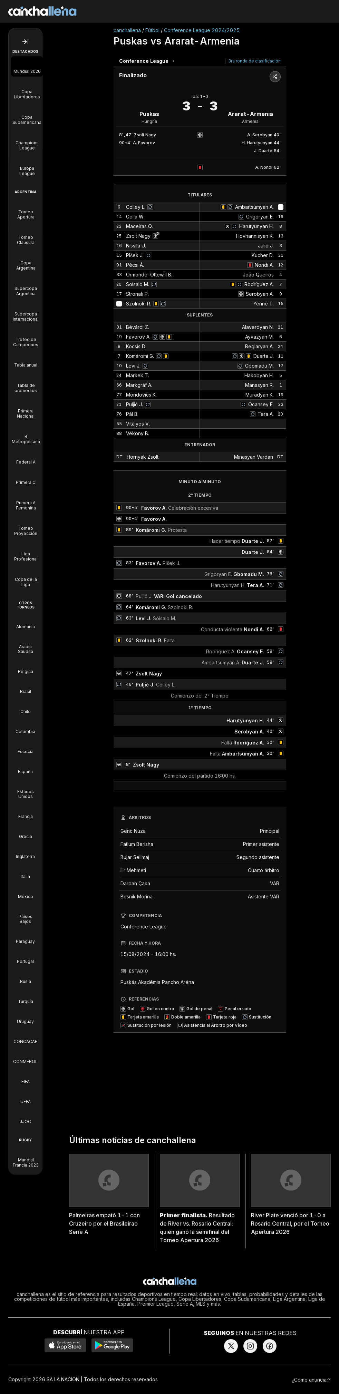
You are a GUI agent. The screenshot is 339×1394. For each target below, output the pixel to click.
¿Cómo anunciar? (311, 1380)
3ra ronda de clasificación (254, 61)
